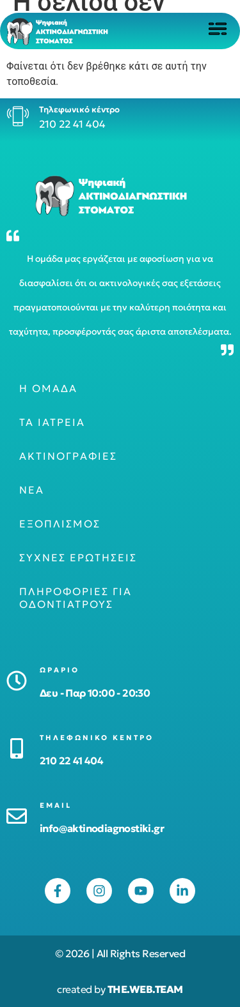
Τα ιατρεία (52, 422)
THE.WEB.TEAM (145, 989)
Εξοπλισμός (59, 523)
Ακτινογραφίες (68, 456)
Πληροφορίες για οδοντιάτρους (75, 597)
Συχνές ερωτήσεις (78, 557)
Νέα (31, 489)
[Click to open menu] (217, 28)
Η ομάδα (48, 388)
